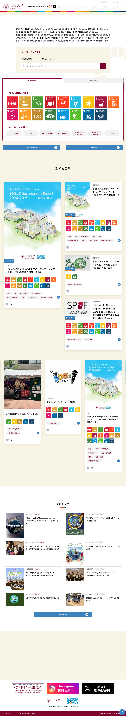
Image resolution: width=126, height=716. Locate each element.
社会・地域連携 (46, 176)
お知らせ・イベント (81, 7)
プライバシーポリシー (10, 713)
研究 (30, 176)
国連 (112, 176)
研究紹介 (105, 7)
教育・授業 (14, 176)
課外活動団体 (63, 176)
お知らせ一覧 (63, 661)
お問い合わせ (116, 7)
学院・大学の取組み (79, 176)
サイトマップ (44, 713)
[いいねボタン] (6, 350)
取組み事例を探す (32, 121)
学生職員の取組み (96, 176)
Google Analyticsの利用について (28, 713)
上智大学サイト (117, 2)
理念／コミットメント (64, 7)
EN (107, 2)
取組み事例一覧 (32, 192)
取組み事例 (95, 7)
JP (103, 2)
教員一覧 (94, 192)
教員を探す (94, 121)
